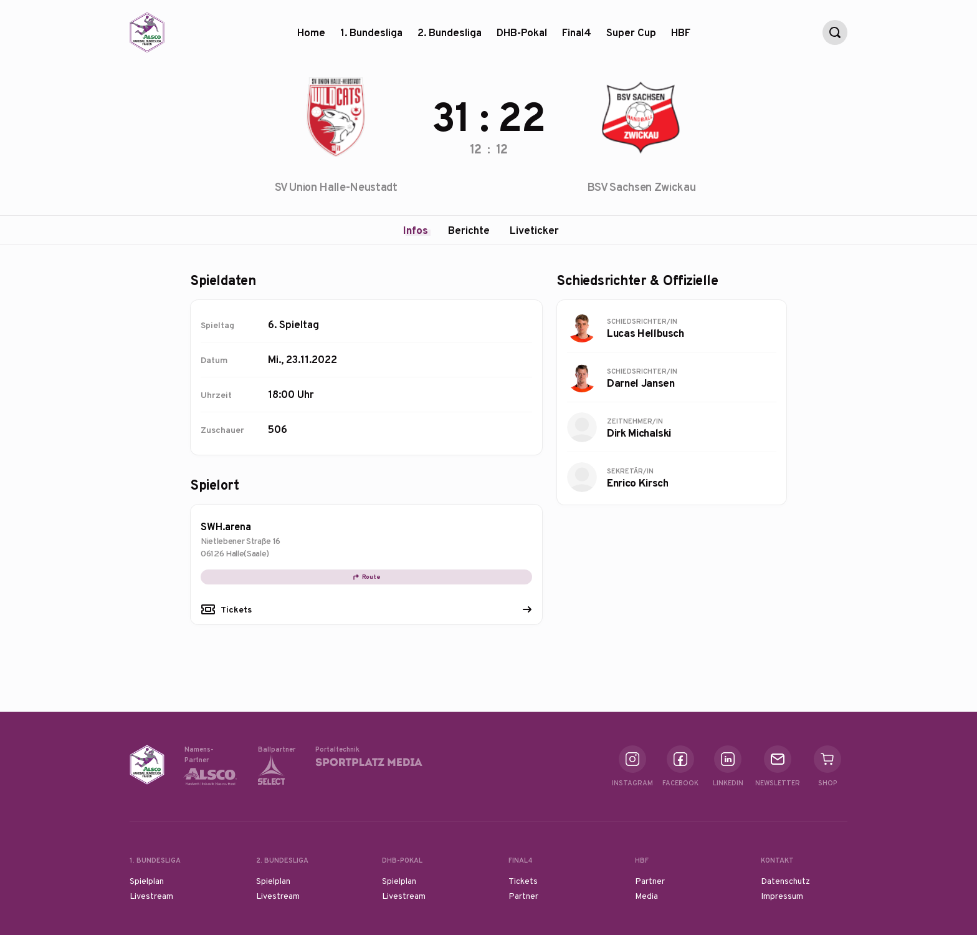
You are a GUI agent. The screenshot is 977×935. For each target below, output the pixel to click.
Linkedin (728, 766)
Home (311, 32)
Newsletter (777, 766)
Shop (827, 766)
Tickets (236, 609)
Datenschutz (785, 880)
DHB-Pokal (522, 37)
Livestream (151, 895)
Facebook (680, 766)
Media (646, 895)
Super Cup (631, 37)
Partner (523, 895)
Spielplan (147, 880)
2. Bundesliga (449, 37)
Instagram (632, 766)
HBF (680, 37)
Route (367, 577)
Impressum (782, 895)
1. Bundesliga (371, 37)
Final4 (576, 37)
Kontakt (777, 860)
